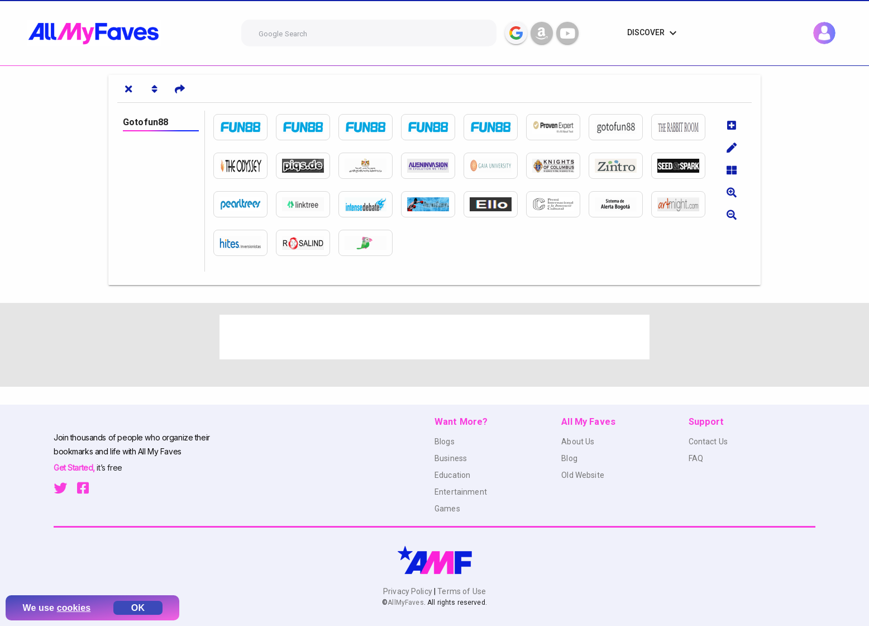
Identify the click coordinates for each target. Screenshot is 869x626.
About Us (577, 441)
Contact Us (708, 441)
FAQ (696, 458)
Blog (569, 458)
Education (452, 475)
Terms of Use (461, 591)
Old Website (582, 475)
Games (447, 508)
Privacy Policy (408, 591)
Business (451, 458)
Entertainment (461, 491)
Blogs (445, 441)
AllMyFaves (405, 602)
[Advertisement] (434, 337)
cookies (74, 608)
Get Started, (75, 467)
